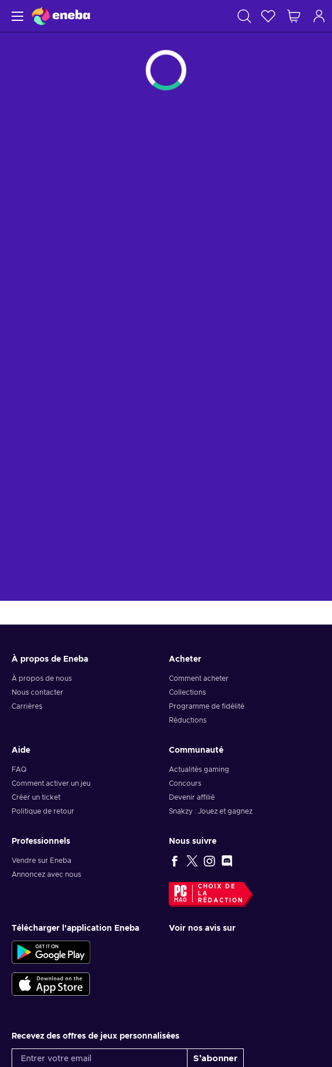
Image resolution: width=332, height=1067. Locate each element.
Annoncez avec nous (46, 874)
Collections (187, 692)
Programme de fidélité (206, 706)
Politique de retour (43, 811)
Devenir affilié (192, 797)
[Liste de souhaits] (268, 16)
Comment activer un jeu (51, 783)
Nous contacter (37, 692)
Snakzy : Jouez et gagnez (210, 811)
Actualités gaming (199, 769)
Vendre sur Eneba (41, 860)
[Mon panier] (293, 16)
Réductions (188, 720)
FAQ (19, 769)
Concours (185, 783)
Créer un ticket (36, 797)
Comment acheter (199, 678)
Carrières (27, 706)
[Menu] (16, 16)
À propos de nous (42, 678)
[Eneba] (61, 16)
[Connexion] (319, 16)
